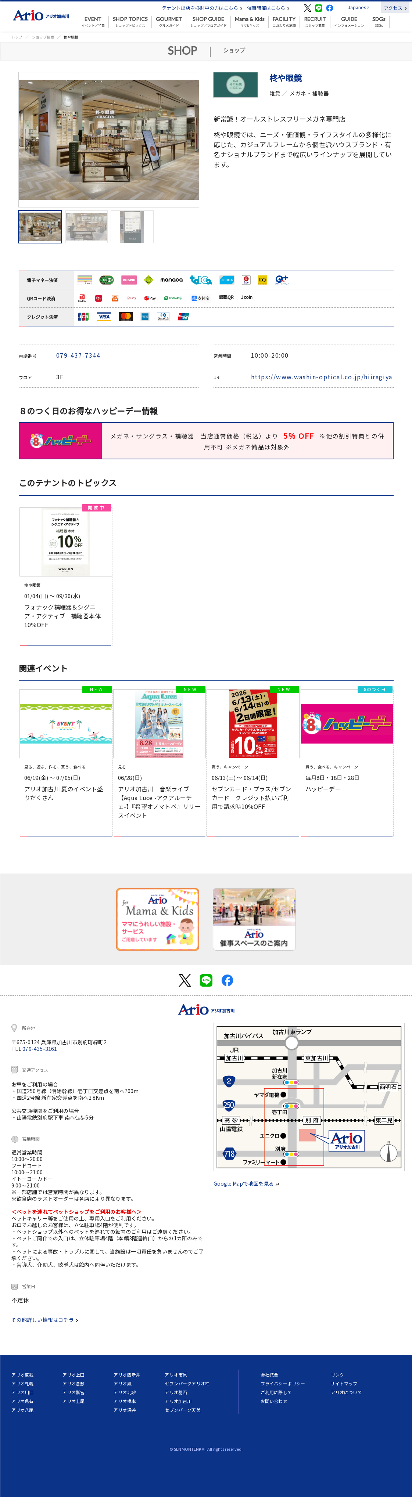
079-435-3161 (39, 1048)
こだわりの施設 (284, 22)
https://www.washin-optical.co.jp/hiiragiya (322, 376)
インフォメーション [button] (349, 22)
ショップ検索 (43, 37)
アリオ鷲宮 (73, 1392)
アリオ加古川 (178, 1401)
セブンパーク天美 (182, 1410)
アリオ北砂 (125, 1392)
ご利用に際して (276, 1392)
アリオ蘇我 (22, 1374)
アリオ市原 (176, 1374)
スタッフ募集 (315, 22)
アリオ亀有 (22, 1401)
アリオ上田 (73, 1374)
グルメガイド (169, 22)
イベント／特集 (93, 22)
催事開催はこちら (268, 7)
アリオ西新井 (127, 1374)
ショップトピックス (130, 22)
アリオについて (346, 1392)
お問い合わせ (274, 1401)
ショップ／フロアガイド (208, 22)
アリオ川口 (22, 1392)
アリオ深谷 (125, 1410)
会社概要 (270, 1374)
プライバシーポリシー (283, 1383)
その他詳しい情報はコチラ (44, 1319)
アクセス (395, 7)
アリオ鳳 (123, 1383)
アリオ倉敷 (73, 1383)
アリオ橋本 (125, 1401)
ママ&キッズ (250, 22)
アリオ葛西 (176, 1392)
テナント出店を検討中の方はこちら (202, 7)
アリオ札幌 (22, 1383)
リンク (337, 1374)
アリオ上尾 (73, 1401)
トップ (16, 37)
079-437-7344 (78, 355)
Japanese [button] (358, 7)
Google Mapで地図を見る (246, 1183)
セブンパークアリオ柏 (187, 1383)
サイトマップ (344, 1383)
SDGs (379, 22)
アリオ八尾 (22, 1410)
